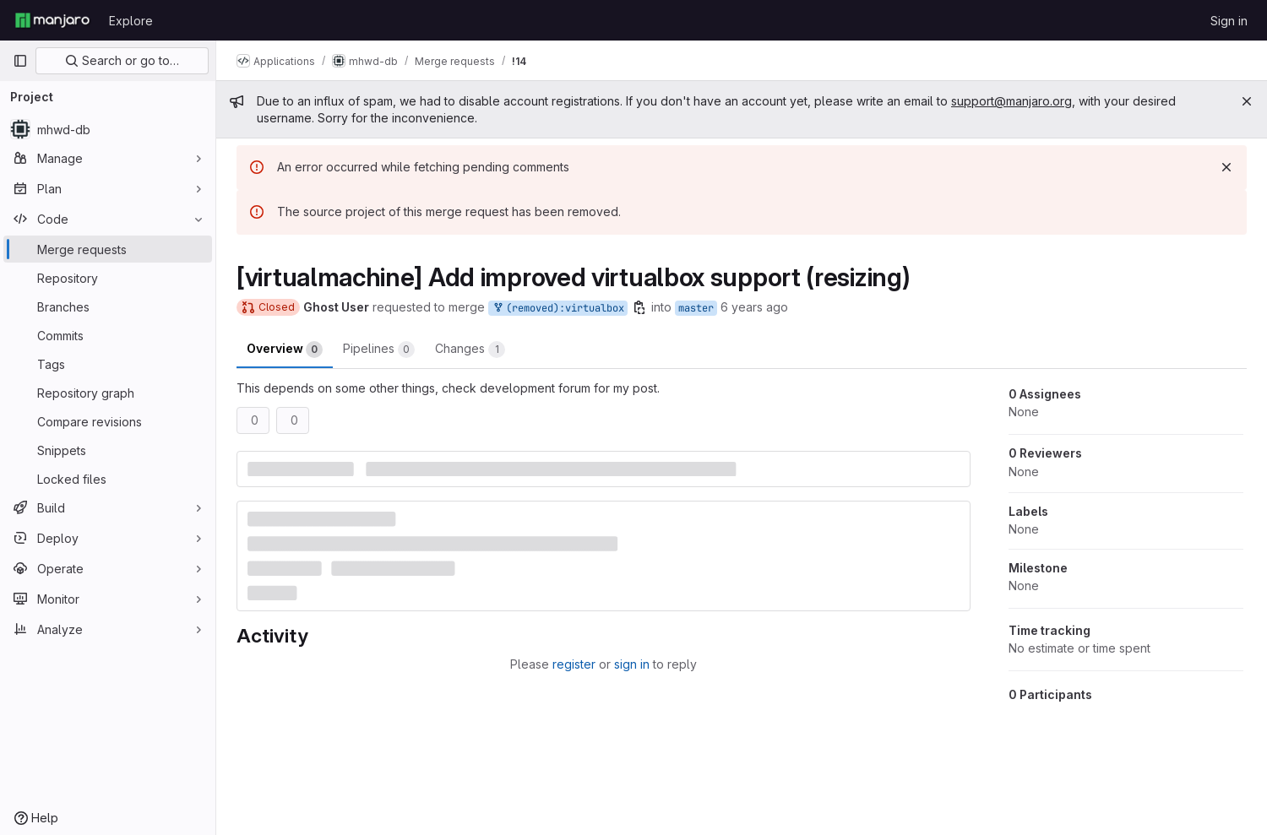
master (696, 308)
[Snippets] (107, 450)
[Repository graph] (107, 392)
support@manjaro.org (1011, 101)
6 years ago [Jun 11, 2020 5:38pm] (754, 307)
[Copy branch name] (639, 307)
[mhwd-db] (107, 129)
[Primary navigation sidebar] (20, 60)
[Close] (1247, 101)
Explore (131, 21)
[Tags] (107, 363)
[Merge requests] (107, 249)
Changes (470, 349)
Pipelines (379, 349)
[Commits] (107, 335)
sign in (632, 664)
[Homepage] (52, 20)
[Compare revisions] (107, 421)
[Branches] (107, 306)
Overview (285, 349)
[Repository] (107, 277)
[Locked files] (107, 478)
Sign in (1229, 21)
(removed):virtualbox (558, 308)
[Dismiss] (1226, 167)
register (573, 664)
